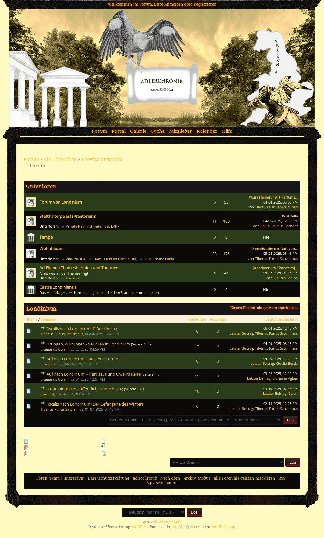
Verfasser (47, 319)
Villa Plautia (75, 258)
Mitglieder (180, 131)
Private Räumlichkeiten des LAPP (93, 226)
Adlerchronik (145, 478)
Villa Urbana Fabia (159, 258)
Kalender (207, 131)
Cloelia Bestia (51, 364)
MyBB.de (139, 527)
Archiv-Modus (197, 478)
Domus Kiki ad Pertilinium (114, 258)
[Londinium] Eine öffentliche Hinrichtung (85, 389)
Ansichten (218, 319)
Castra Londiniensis (58, 287)
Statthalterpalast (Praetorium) (68, 216)
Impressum (73, 478)
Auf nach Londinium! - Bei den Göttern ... (84, 359)
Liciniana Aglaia (285, 378)
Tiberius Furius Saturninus (276, 207)
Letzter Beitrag (277, 319)
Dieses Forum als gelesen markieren (264, 308)
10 (197, 391)
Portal (119, 131)
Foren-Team (48, 478)
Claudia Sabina (285, 277)
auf (293, 319)
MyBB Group (223, 527)
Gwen (293, 393)
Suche (158, 131)
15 (197, 346)
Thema (31, 319)
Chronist (47, 394)
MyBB (178, 527)
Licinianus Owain (54, 349)
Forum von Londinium (61, 202)
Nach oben (170, 478)
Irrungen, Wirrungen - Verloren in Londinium (88, 344)
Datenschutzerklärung (108, 478)
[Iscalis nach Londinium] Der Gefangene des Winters (95, 404)
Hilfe (227, 131)
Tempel (46, 237)
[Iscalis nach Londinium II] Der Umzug (82, 329)
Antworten (197, 319)
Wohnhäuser (52, 248)
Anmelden (173, 4)
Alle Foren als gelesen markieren (244, 478)
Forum (99, 131)
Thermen (73, 278)
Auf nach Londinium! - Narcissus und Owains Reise (94, 374)
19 (197, 376)
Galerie (138, 131)
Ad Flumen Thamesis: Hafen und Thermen (79, 268)
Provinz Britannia (102, 159)
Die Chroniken (60, 159)
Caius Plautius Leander (279, 225)
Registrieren (205, 4)
